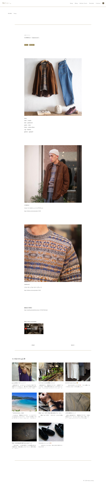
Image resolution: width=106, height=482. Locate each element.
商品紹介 (32, 44)
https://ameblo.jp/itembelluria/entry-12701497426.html (36, 310)
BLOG (26, 44)
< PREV (33, 345)
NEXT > (73, 345)
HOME (10, 13)
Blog (76, 3)
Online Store (83, 3)
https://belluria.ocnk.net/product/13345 (32, 290)
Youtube (91, 3)
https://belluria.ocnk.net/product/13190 (32, 211)
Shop (71, 3)
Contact (98, 3)
